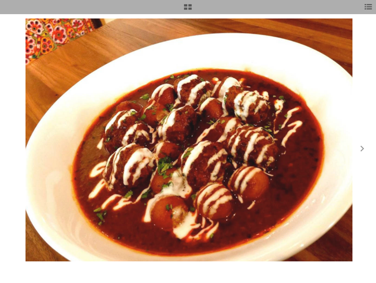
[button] (188, 10)
